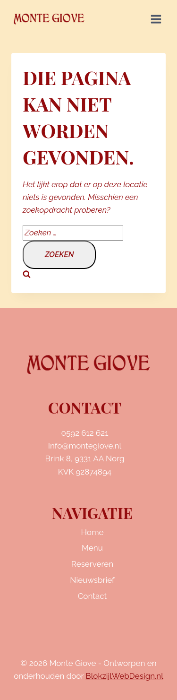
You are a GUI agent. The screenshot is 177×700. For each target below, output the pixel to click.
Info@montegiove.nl (84, 445)
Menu (92, 548)
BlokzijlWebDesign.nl (124, 676)
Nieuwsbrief (92, 580)
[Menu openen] (156, 18)
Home (92, 532)
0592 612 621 (85, 433)
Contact (92, 596)
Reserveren (92, 564)
